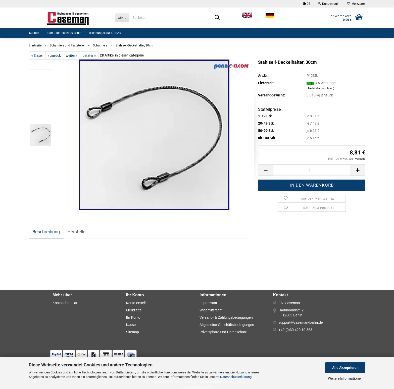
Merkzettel (356, 4)
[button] (306, 4)
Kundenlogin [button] (328, 4)
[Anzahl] (311, 170)
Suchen (34, 33)
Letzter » (89, 55)
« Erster (37, 55)
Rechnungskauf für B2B (105, 33)
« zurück (54, 55)
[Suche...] (122, 17)
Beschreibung (46, 231)
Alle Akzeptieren (345, 368)
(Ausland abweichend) (320, 88)
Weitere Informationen (345, 378)
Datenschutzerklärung (236, 377)
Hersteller (77, 231)
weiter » (72, 55)
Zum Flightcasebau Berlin (64, 33)
